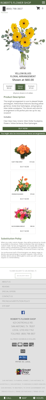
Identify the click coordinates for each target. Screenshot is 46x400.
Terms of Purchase (24, 391)
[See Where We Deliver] (23, 276)
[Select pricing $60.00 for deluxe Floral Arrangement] (20, 87)
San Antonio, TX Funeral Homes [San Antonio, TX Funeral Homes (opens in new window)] (15, 380)
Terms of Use (38, 391)
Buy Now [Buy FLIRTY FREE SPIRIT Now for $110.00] (24, 167)
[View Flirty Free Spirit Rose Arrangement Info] (23, 150)
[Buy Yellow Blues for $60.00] (23, 128)
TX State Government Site (34, 388)
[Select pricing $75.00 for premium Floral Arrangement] (31, 87)
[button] (39, 9)
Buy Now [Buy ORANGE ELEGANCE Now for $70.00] (24, 199)
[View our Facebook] (23, 313)
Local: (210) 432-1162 (23, 330)
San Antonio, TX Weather (11, 388)
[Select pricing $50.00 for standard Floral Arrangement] (9, 87)
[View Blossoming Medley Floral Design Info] (23, 214)
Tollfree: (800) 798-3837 (23, 333)
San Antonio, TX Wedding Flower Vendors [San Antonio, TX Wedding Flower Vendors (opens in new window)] (28, 384)
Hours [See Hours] (38, 398)
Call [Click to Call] (7, 398)
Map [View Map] (23, 398)
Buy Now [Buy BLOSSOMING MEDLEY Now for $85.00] (24, 231)
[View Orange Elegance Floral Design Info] (23, 182)
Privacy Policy (8, 391)
